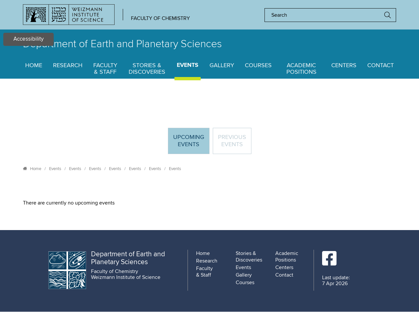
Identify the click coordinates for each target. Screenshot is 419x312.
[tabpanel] (209, 203)
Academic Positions (301, 69)
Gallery (222, 65)
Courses (258, 65)
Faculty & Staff (105, 69)
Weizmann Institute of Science (125, 277)
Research (67, 65)
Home (33, 65)
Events (187, 65)
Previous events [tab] (232, 141)
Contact (380, 65)
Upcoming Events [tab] (191, 144)
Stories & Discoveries (147, 69)
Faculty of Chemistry (160, 18)
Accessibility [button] (28, 39)
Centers (343, 65)
